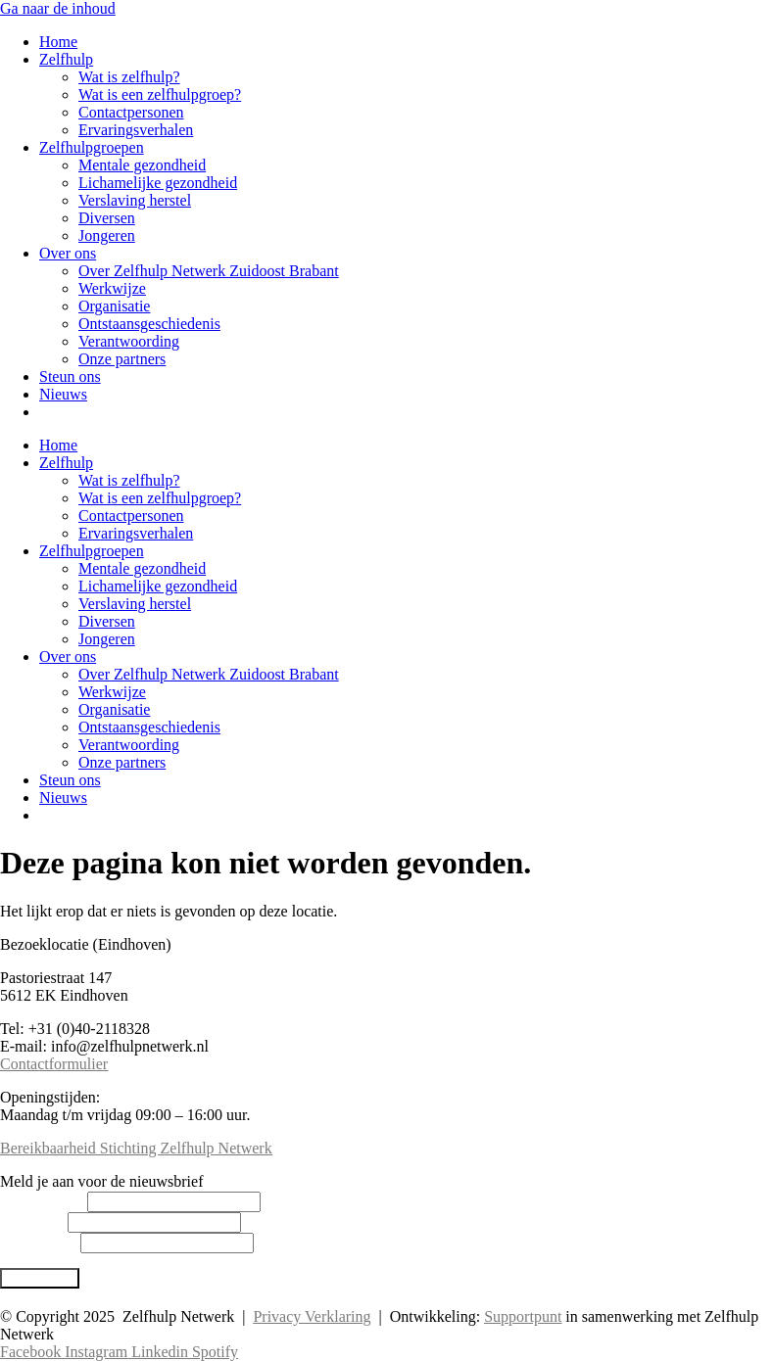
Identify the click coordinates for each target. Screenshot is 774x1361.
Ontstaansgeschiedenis (149, 323)
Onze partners (122, 359)
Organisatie (114, 306)
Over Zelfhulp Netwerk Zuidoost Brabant (208, 270)
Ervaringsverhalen (135, 129)
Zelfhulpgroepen (91, 147)
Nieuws (63, 394)
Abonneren (40, 1278)
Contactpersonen (131, 112)
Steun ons (70, 376)
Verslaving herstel (134, 200)
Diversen (106, 218)
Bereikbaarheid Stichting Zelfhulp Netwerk (136, 1148)
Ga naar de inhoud (58, 8)
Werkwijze (112, 288)
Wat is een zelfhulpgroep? (159, 94)
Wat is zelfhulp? (129, 77)
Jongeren (106, 235)
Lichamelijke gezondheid (157, 182)
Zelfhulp (66, 59)
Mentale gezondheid (142, 165)
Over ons (67, 253)
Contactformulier (54, 1064)
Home (58, 41)
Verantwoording (128, 341)
